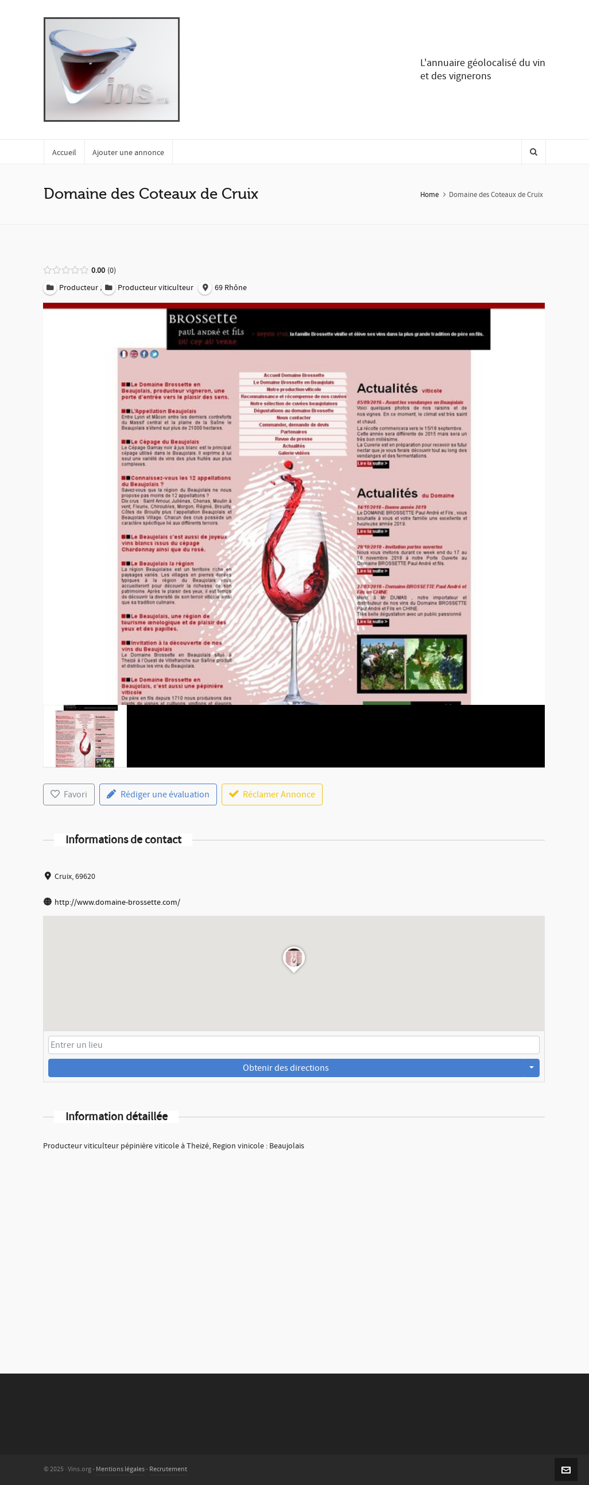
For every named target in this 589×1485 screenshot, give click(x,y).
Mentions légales (120, 1469)
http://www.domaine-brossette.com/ (117, 902)
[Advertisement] (294, 1247)
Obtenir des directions (286, 1068)
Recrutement (168, 1469)
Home (429, 194)
